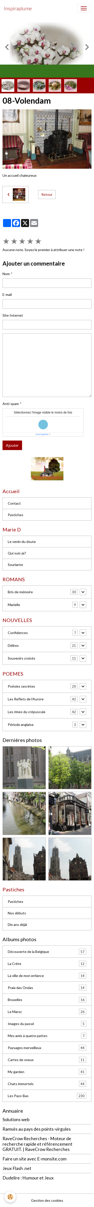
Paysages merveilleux (47, 1048)
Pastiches (15, 515)
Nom (6, 274)
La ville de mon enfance (47, 975)
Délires (13, 645)
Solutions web (16, 1119)
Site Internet (13, 315)
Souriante (15, 564)
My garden (47, 1072)
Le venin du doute (22, 541)
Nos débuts (17, 913)
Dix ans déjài (17, 924)
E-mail (7, 294)
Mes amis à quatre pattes (47, 1036)
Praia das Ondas (47, 987)
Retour (46, 194)
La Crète (47, 963)
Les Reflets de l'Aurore (26, 699)
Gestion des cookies (47, 1200)
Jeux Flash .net (17, 1168)
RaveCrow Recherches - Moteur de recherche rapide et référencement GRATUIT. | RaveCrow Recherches (37, 1144)
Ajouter (12, 445)
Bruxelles (47, 999)
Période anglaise (21, 724)
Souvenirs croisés (21, 658)
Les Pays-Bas (47, 1096)
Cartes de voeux (47, 1060)
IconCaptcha (42, 434)
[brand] (18, 8)
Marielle (14, 604)
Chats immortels (47, 1084)
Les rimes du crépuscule (26, 712)
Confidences (18, 633)
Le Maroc (47, 1012)
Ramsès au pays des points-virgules (37, 1129)
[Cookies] (10, 1196)
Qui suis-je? (17, 553)
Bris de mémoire (20, 592)
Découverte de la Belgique (47, 951)
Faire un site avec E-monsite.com (34, 1158)
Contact (14, 503)
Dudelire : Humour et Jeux (28, 1177)
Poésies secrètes (21, 686)
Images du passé (47, 1024)
